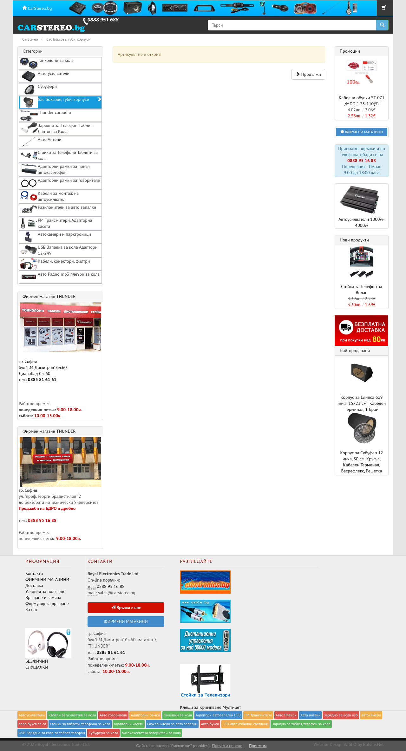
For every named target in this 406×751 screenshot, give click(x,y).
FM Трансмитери (258, 715)
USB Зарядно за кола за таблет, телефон (52, 732)
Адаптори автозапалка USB (218, 715)
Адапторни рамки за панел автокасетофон (55, 169)
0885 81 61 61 (42, 379)
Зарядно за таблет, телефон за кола (301, 723)
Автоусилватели (32, 715)
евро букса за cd (32, 723)
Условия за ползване (45, 591)
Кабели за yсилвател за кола (72, 715)
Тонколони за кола (47, 63)
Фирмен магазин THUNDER (49, 296)
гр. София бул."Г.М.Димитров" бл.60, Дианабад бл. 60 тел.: (60, 342)
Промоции (350, 51)
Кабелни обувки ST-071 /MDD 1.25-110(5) (361, 101)
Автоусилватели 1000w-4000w (361, 206)
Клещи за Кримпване (200, 707)
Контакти (34, 573)
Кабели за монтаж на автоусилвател (49, 196)
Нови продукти (354, 240)
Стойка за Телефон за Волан (361, 289)
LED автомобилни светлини (245, 723)
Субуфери (38, 89)
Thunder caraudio (45, 115)
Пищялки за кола (178, 715)
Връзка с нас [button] (126, 607)
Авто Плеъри (286, 715)
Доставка (34, 585)
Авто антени (310, 715)
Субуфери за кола (103, 732)
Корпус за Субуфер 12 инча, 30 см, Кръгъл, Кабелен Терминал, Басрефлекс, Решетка (361, 462)
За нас (31, 609)
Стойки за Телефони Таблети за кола (59, 155)
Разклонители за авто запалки (58, 210)
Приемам (257, 745)
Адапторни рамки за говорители (60, 183)
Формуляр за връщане (47, 603)
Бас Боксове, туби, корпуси (61, 102)
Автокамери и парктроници (55, 237)
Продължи (308, 74)
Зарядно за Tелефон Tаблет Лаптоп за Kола (56, 128)
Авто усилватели (44, 76)
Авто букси (210, 723)
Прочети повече (227, 745)
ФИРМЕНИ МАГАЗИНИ (47, 579)
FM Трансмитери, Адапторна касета (56, 223)
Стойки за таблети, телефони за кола (80, 723)
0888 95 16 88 (42, 520)
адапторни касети (128, 723)
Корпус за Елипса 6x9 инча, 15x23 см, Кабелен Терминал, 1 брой (361, 403)
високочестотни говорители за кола (151, 732)
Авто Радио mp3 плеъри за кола (60, 277)
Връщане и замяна (43, 597)
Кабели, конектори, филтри (55, 264)
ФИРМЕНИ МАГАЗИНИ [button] (361, 131)
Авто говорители (113, 715)
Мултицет (232, 707)
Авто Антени (41, 142)
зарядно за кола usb (341, 715)
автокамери (371, 715)
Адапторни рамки (145, 715)
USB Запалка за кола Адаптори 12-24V (58, 250)
